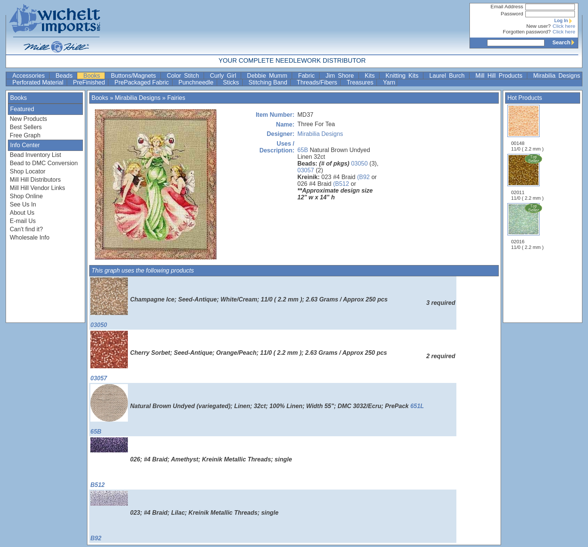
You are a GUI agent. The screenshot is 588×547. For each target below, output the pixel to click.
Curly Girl (224, 75)
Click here (564, 26)
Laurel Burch (448, 75)
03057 (305, 170)
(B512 (341, 184)
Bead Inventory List (35, 155)
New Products (28, 119)
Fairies (176, 98)
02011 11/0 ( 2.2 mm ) (528, 177)
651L (417, 406)
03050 (359, 163)
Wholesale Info (30, 237)
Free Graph (25, 135)
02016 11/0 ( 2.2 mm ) (528, 226)
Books (93, 75)
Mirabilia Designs (556, 75)
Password (512, 14)
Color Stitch (184, 75)
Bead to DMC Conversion (44, 163)
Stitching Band (269, 82)
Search (565, 42)
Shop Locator (27, 171)
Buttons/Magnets (135, 75)
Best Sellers (26, 127)
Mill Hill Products (500, 75)
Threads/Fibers (318, 82)
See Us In (23, 204)
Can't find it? (26, 229)
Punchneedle (196, 82)
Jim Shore (341, 75)
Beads (65, 75)
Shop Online (26, 196)
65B (302, 150)
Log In (564, 20)
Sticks (232, 82)
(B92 (363, 177)
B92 (109, 516)
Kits (371, 75)
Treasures (360, 82)
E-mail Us (23, 221)
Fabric (308, 75)
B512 (109, 462)
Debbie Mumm (268, 75)
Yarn (389, 82)
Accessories (30, 75)
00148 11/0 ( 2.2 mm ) (527, 128)
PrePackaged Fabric (142, 82)
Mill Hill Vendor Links (37, 188)
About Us (22, 212)
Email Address (506, 6)
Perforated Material (38, 82)
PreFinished (90, 82)
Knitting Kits (404, 75)
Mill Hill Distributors (35, 179)
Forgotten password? (527, 32)
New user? (538, 26)
